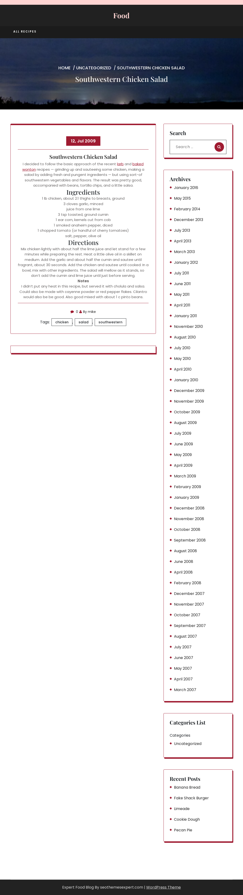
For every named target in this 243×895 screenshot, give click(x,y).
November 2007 (189, 604)
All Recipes (25, 31)
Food (121, 15)
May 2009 (183, 454)
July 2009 (182, 433)
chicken (62, 322)
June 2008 (183, 561)
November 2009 (189, 401)
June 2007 (183, 657)
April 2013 (182, 241)
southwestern (110, 322)
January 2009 (186, 497)
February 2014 (187, 209)
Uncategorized (93, 68)
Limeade (182, 808)
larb (120, 163)
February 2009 (187, 487)
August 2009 (185, 422)
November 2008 (189, 519)
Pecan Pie (183, 830)
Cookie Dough (187, 819)
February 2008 (187, 583)
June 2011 (182, 284)
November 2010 (188, 326)
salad (84, 322)
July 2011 (181, 273)
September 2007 (190, 625)
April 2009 (183, 465)
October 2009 (187, 412)
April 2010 (183, 369)
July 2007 (183, 647)
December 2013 (188, 219)
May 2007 (183, 668)
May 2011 (182, 294)
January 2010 (186, 380)
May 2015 (182, 198)
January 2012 (186, 262)
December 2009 (189, 390)
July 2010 (182, 348)
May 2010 (182, 358)
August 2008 (185, 551)
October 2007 (187, 615)
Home (64, 68)
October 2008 (187, 529)
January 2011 (185, 316)
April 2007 (183, 679)
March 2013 (184, 251)
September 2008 (190, 540)
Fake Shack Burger (191, 798)
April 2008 (183, 572)
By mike (87, 311)
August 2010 (185, 337)
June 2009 (183, 444)
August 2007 (185, 636)
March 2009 (185, 476)
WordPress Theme (163, 887)
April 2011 (182, 305)
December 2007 (189, 593)
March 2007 (185, 689)
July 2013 (182, 230)
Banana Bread (187, 787)
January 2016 (186, 187)
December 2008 (189, 508)
